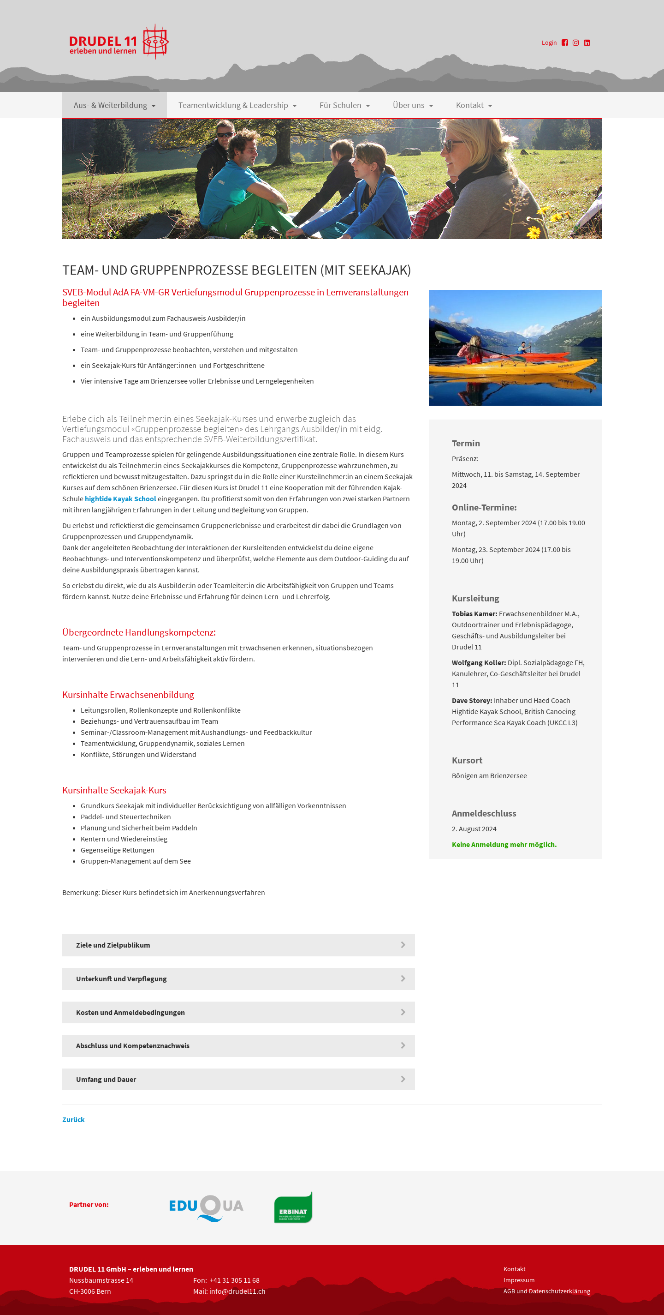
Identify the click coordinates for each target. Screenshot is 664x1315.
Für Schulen (345, 105)
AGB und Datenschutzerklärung (547, 1291)
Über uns (413, 105)
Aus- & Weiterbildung (114, 105)
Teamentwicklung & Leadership (237, 105)
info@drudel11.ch (237, 1291)
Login (549, 42)
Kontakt (474, 105)
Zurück (73, 1119)
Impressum (519, 1280)
